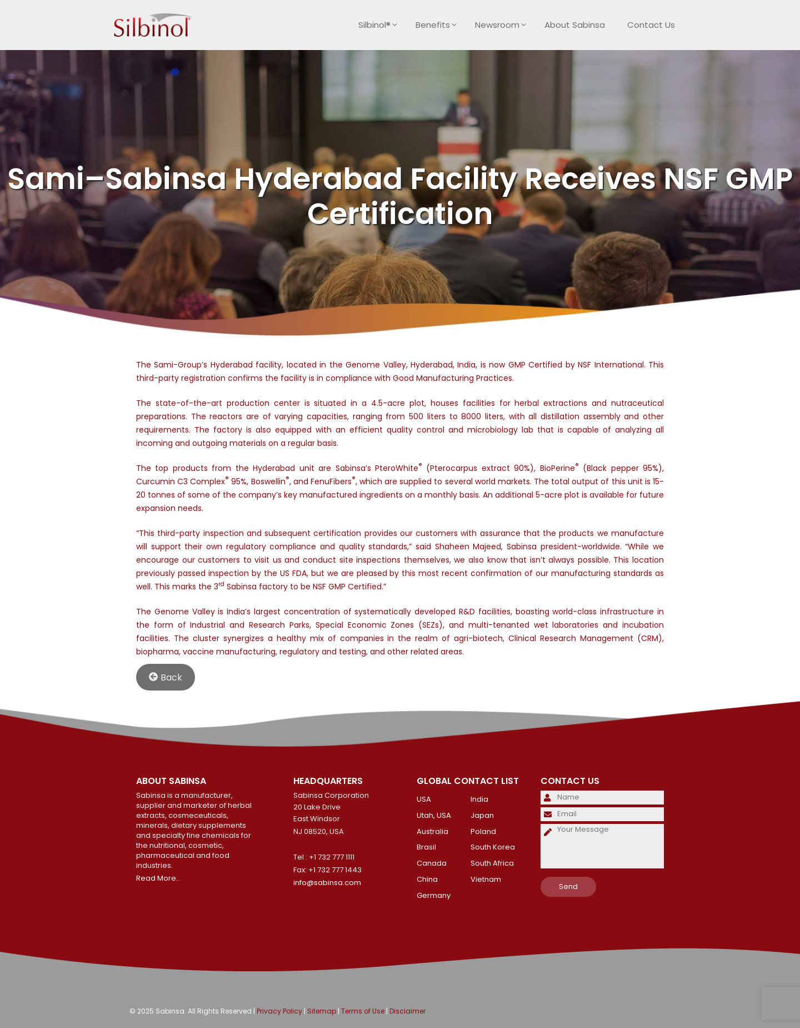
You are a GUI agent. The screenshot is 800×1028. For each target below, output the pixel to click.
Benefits (440, 25)
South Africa (492, 863)
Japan (482, 815)
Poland (483, 831)
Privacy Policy (279, 1011)
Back (165, 677)
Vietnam (486, 879)
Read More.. (157, 878)
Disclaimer (407, 1011)
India (479, 799)
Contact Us (651, 25)
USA (424, 799)
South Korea (493, 847)
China (427, 879)
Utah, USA (434, 815)
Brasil (426, 847)
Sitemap (321, 1011)
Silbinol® (381, 25)
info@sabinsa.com (327, 882)
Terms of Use (362, 1011)
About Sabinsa (574, 25)
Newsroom (504, 25)
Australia (432, 831)
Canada (432, 863)
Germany (434, 895)
